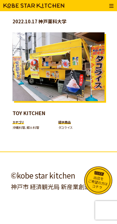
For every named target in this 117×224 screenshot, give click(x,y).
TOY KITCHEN (28, 113)
